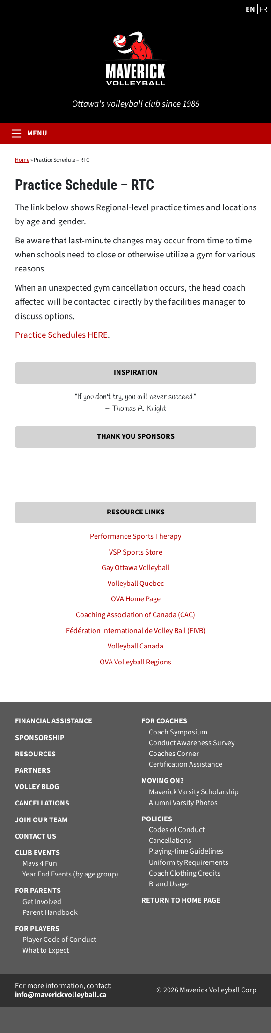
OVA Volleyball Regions (135, 662)
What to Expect (45, 950)
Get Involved (41, 902)
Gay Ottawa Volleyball (135, 568)
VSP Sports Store (135, 552)
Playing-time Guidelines (186, 851)
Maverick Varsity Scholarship (194, 792)
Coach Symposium (178, 732)
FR (263, 9)
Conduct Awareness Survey (191, 743)
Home (22, 160)
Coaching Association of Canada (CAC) (135, 615)
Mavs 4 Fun (39, 863)
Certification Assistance (185, 764)
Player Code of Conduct (59, 939)
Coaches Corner (174, 753)
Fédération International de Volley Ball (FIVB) (135, 631)
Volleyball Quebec (136, 583)
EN (250, 9)
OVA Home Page (136, 599)
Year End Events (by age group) (70, 874)
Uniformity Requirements (188, 862)
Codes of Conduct (177, 830)
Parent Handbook (50, 912)
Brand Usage (169, 884)
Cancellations (170, 840)
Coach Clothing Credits (184, 873)
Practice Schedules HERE (61, 335)
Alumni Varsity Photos (183, 802)
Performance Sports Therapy (135, 536)
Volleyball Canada (135, 646)
